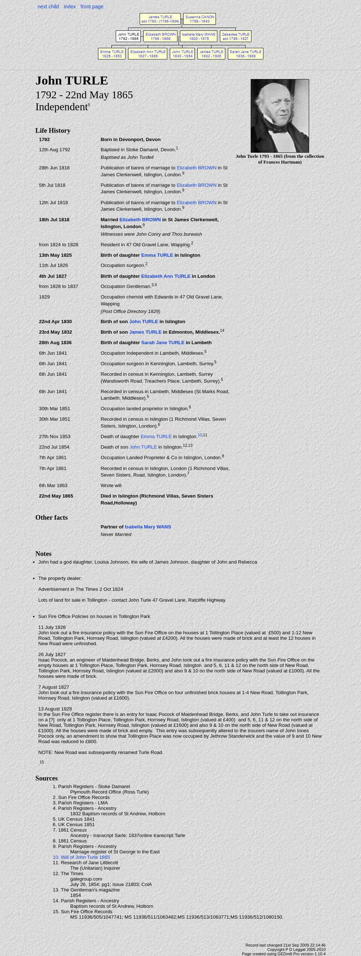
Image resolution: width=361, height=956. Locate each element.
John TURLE (143, 321)
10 (200, 435)
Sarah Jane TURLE (162, 342)
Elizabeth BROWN (197, 167)
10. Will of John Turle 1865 (81, 857)
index (70, 6)
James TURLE (145, 332)
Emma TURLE (157, 255)
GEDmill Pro (289, 954)
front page (92, 6)
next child (48, 6)
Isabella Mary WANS (148, 526)
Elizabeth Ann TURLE (165, 276)
